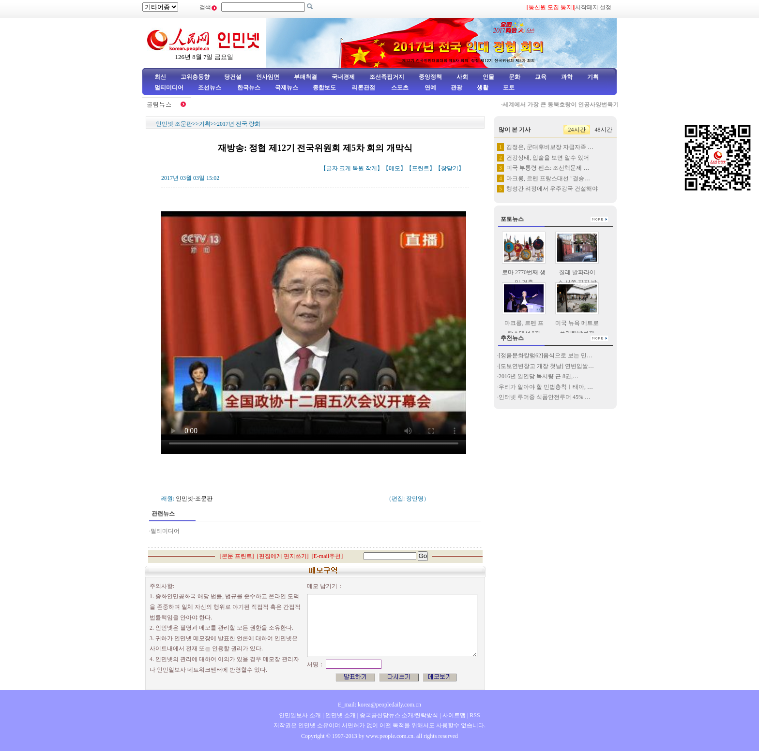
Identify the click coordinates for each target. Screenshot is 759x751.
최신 (160, 77)
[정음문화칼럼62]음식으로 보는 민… (545, 355)
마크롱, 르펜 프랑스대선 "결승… (548, 178)
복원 (358, 168)
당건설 (233, 77)
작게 (371, 168)
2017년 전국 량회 (238, 123)
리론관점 (363, 87)
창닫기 (449, 168)
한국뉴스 (248, 87)
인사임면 (267, 77)
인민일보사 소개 (300, 715)
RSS (475, 715)
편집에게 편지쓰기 (283, 556)
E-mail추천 (327, 556)
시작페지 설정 (593, 7)
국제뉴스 (286, 87)
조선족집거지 (386, 77)
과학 (567, 77)
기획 (593, 77)
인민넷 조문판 (174, 123)
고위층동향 (195, 77)
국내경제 (343, 77)
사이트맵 (454, 715)
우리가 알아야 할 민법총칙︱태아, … (546, 386)
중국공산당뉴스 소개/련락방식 (399, 715)
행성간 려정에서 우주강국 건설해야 (552, 188)
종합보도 (324, 87)
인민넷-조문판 (194, 498)
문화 (514, 77)
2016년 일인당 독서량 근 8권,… (538, 376)
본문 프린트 (237, 556)
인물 (488, 77)
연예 (429, 87)
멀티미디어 (168, 87)
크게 (345, 168)
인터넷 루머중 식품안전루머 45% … (545, 397)
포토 (509, 87)
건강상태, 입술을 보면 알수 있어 (547, 157)
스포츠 (399, 87)
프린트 (420, 168)
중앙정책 (430, 77)
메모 (394, 168)
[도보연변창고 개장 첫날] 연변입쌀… (546, 366)
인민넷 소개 (340, 715)
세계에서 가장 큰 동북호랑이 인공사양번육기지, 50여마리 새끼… (591, 104)
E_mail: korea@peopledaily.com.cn (379, 704)
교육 (540, 77)
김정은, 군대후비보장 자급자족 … (549, 147)
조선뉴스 (210, 87)
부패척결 (305, 77)
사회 (462, 77)
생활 (482, 87)
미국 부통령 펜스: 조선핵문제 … (547, 167)
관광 (456, 87)
